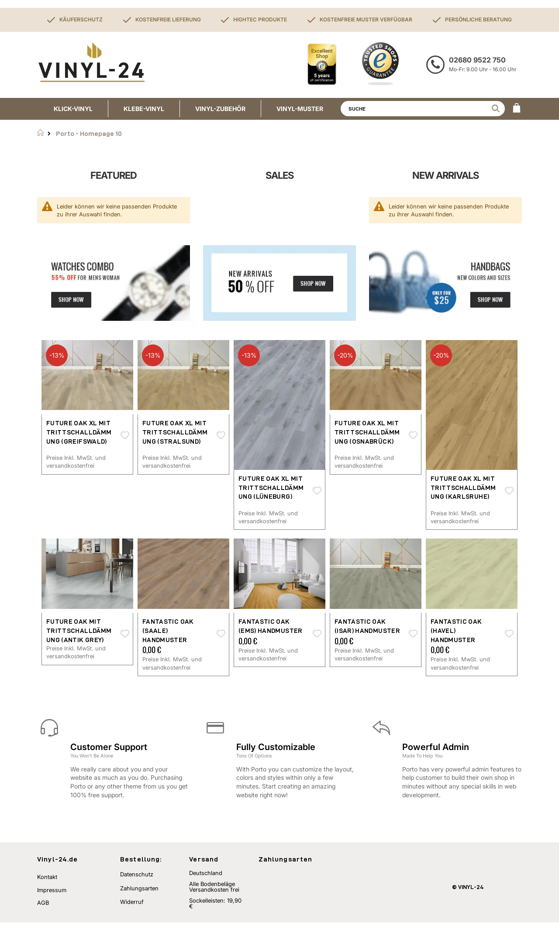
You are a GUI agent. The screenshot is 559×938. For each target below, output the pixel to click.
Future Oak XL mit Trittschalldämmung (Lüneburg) (271, 487)
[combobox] (423, 108)
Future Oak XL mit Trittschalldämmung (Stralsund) (174, 432)
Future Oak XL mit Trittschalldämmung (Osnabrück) (367, 432)
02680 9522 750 (477, 60)
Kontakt (47, 892)
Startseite (40, 132)
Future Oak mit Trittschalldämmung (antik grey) (78, 630)
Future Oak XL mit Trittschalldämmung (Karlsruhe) (463, 487)
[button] (124, 435)
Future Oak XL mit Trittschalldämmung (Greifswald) (78, 432)
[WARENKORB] (516, 109)
